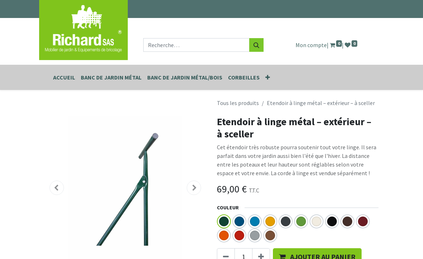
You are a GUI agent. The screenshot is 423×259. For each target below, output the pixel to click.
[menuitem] (64, 77)
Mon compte (311, 45)
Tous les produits (238, 102)
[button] (267, 77)
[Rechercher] (256, 45)
